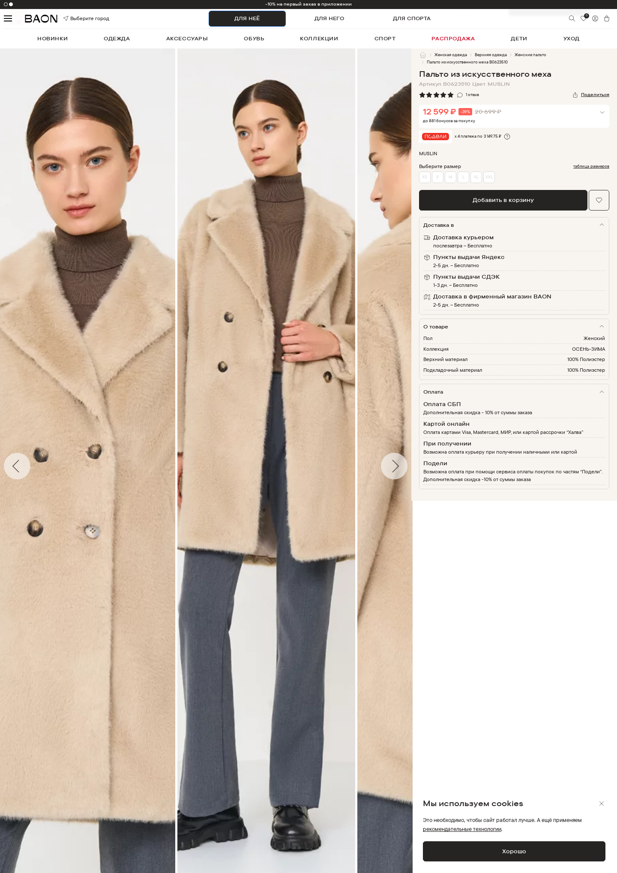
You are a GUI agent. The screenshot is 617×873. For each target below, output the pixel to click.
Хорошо (514, 851)
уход (571, 38)
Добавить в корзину (503, 199)
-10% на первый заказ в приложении (308, 4)
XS (424, 177)
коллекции (319, 38)
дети (519, 38)
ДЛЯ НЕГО (329, 18)
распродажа (453, 38)
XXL (489, 177)
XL (476, 177)
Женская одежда (450, 54)
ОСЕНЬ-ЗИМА (588, 349)
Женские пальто (530, 54)
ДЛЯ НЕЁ (247, 18)
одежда (117, 38)
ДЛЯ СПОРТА (412, 18)
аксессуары (187, 38)
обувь (254, 38)
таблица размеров (591, 166)
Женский (594, 338)
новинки (52, 38)
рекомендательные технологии (462, 828)
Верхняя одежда (491, 54)
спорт (385, 38)
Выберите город (75, 18)
